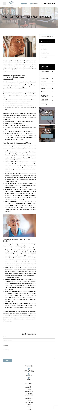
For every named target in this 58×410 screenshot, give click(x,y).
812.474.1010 (35, 3)
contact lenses (45, 78)
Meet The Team (45, 53)
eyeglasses (44, 82)
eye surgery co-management (45, 96)
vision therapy (45, 71)
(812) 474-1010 (29, 375)
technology (44, 105)
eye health (44, 85)
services (43, 75)
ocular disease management (45, 101)
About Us (43, 45)
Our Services (44, 49)
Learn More (46, 119)
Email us (29, 378)
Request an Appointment (49, 3)
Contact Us (44, 61)
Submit (6, 360)
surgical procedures (46, 89)
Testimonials (44, 57)
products (43, 92)
